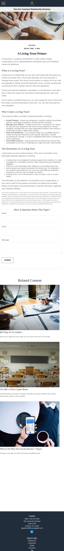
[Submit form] (7, 260)
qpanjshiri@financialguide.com (32, 528)
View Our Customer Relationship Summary (32, 9)
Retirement (32, 541)
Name (4, 213)
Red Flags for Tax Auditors (11, 332)
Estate (32, 545)
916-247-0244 (34, 519)
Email (4, 227)
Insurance (31, 548)
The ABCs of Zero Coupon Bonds (14, 389)
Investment (32, 543)
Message (5, 240)
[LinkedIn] (31, 531)
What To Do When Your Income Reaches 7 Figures (21, 449)
